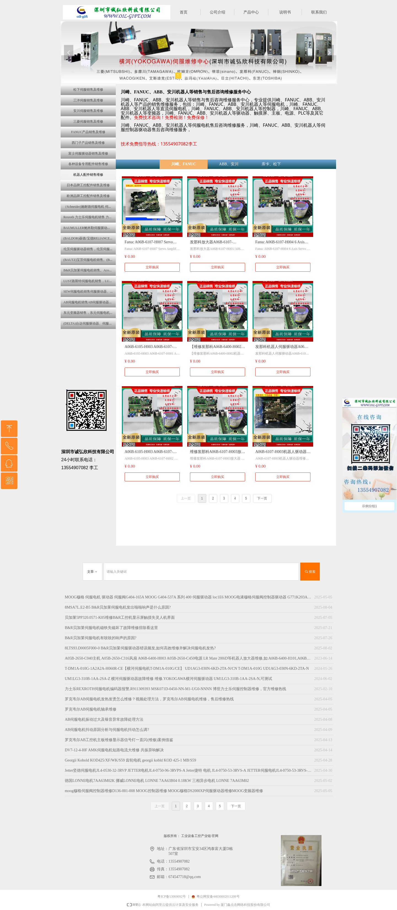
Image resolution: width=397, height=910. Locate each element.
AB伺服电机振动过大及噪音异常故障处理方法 (104, 719)
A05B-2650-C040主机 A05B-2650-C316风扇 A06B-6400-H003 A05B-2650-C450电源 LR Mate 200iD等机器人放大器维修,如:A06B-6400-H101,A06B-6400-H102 (188, 658)
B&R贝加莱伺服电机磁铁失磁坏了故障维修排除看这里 (111, 628)
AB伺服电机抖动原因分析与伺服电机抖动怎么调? (107, 730)
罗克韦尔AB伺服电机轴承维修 (90, 709)
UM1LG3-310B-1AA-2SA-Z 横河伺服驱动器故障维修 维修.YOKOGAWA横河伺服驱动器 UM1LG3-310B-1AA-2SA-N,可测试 (168, 679)
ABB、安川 (229, 164)
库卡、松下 (271, 164)
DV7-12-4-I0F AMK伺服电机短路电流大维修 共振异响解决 (114, 750)
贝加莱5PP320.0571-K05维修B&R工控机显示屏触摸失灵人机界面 (120, 617)
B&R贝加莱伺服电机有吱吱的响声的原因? (100, 638)
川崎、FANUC (183, 164)
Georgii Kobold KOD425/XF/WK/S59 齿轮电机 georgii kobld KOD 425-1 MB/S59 (130, 760)
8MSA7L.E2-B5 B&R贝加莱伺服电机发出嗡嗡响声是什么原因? (118, 607)
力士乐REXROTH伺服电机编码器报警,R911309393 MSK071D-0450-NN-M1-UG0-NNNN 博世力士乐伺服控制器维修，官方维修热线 (175, 689)
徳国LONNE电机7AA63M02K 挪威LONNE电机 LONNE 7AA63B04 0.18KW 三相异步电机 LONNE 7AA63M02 (157, 781)
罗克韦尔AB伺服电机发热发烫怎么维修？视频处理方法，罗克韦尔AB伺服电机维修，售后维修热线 (149, 699)
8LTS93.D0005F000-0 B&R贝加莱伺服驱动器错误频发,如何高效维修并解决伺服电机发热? (140, 648)
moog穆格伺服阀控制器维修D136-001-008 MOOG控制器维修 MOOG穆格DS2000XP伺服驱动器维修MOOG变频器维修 (164, 791)
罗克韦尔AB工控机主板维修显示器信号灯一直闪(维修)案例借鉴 (119, 740)
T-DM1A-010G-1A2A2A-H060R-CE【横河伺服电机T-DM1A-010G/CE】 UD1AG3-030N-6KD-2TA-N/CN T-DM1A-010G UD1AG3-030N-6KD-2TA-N (187, 668)
